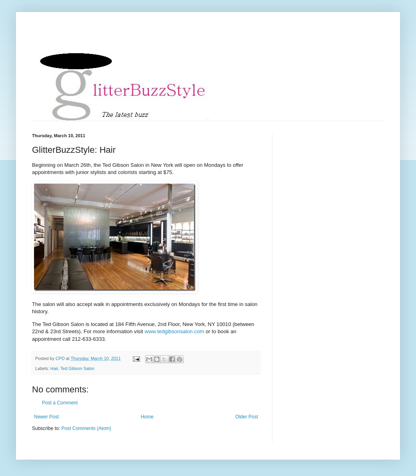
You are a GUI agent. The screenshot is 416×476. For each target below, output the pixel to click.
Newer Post (46, 417)
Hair (54, 368)
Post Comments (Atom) (86, 428)
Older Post (246, 417)
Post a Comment (60, 403)
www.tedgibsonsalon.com (174, 331)
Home (147, 417)
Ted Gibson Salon (77, 368)
